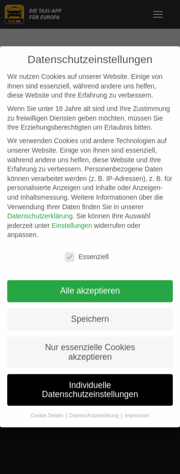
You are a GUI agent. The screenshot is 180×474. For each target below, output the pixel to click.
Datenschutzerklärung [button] (95, 409)
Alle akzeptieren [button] (90, 284)
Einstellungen (72, 219)
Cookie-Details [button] (48, 409)
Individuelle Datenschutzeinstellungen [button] (90, 383)
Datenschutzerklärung (39, 210)
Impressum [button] (136, 409)
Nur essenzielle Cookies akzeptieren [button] (90, 346)
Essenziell (86, 250)
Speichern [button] (90, 313)
